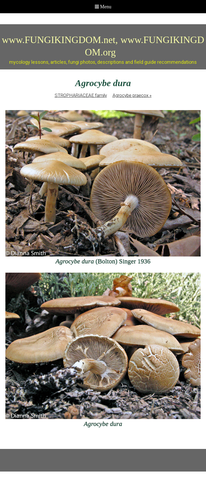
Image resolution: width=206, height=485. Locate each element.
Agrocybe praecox (132, 95)
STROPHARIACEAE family (81, 95)
